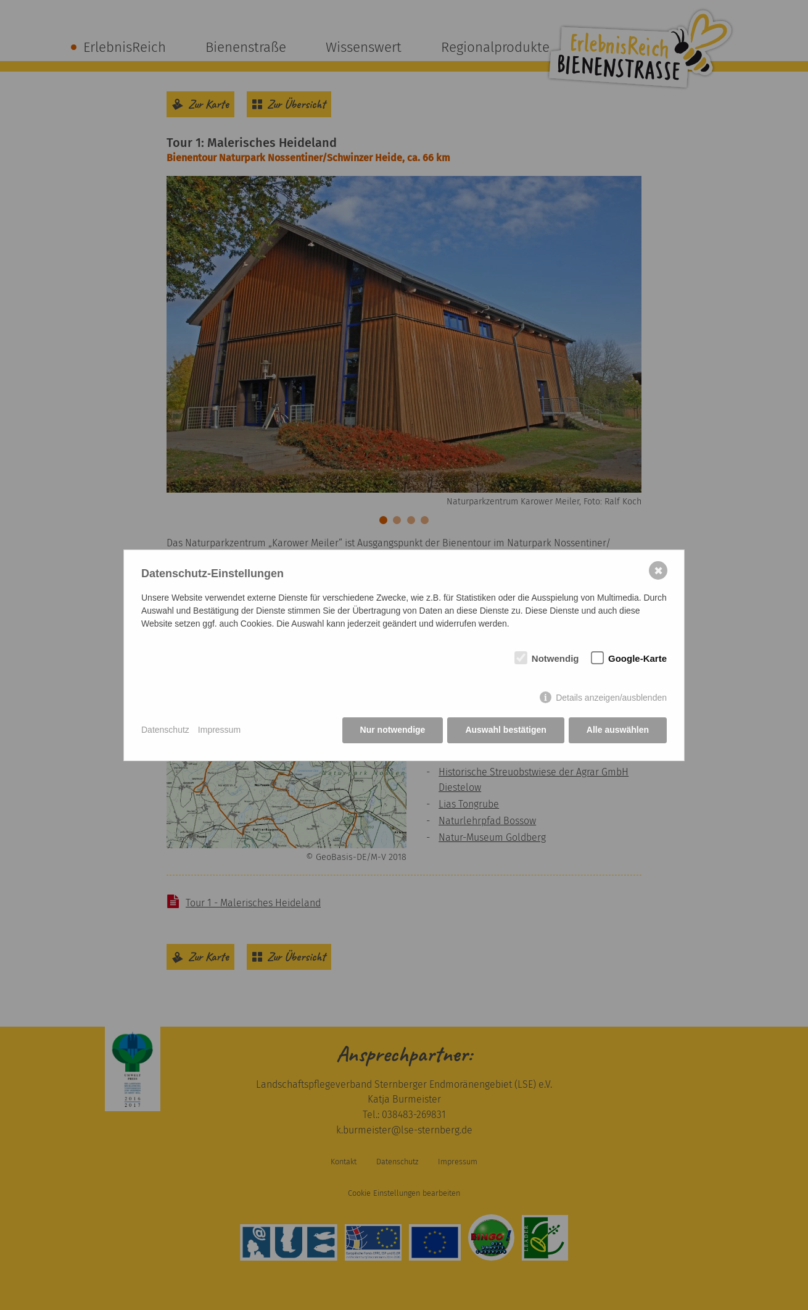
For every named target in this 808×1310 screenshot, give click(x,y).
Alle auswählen (618, 730)
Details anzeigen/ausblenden (611, 698)
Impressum (219, 730)
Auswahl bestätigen (505, 730)
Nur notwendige (393, 730)
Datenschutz (165, 730)
